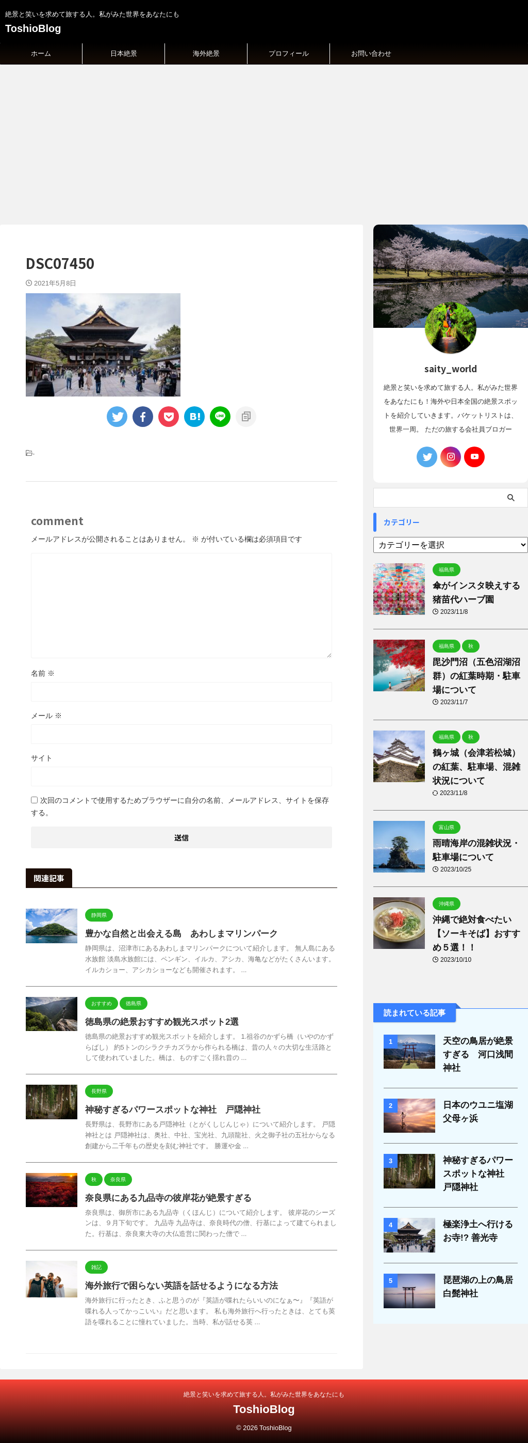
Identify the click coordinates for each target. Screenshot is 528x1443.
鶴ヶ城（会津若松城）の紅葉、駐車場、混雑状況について (478, 767)
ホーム (41, 53)
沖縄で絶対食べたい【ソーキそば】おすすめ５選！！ (478, 933)
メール (46, 715)
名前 (43, 673)
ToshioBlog (33, 28)
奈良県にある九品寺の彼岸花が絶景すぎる (163, 1198)
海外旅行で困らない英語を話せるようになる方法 (176, 1285)
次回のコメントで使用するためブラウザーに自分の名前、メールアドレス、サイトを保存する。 (180, 806)
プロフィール (289, 53)
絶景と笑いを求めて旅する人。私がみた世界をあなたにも (264, 1394)
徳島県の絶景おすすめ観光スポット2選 (157, 1022)
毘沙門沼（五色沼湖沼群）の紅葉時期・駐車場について (478, 676)
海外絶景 (206, 53)
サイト (42, 758)
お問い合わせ (371, 53)
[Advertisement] (264, 142)
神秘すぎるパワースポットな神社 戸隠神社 (167, 1109)
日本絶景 (123, 53)
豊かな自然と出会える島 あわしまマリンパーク (176, 933)
